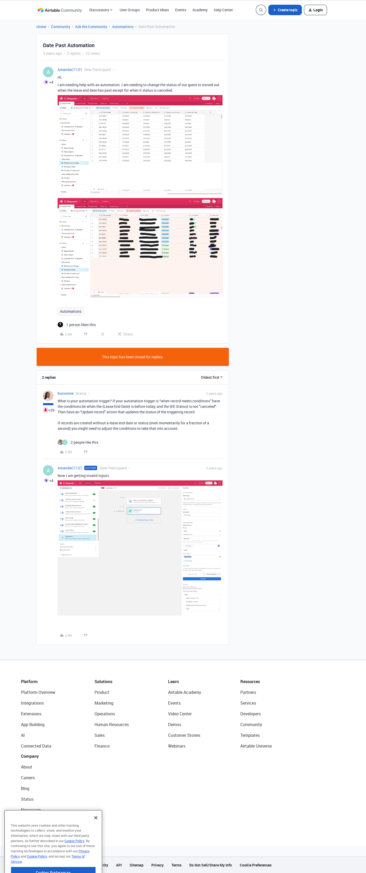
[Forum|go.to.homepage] (59, 10)
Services (248, 703)
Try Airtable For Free (39, 820)
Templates (250, 735)
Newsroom (31, 810)
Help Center (223, 9)
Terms (176, 865)
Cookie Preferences (255, 865)
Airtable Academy (184, 692)
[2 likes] (78, 442)
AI (23, 735)
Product (102, 692)
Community (60, 26)
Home (41, 26)
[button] (285, 10)
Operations (105, 714)
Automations (123, 26)
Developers (250, 714)
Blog (25, 788)
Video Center (180, 714)
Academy (200, 9)
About (26, 767)
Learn (173, 681)
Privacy (157, 865)
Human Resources (112, 724)
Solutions (103, 681)
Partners (248, 692)
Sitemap (136, 865)
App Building (33, 724)
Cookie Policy (74, 855)
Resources (250, 681)
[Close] (96, 832)
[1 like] (77, 324)
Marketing (104, 703)
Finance (102, 746)
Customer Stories (184, 735)
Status (27, 799)
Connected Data (36, 746)
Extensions (31, 714)
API (119, 865)
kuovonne (66, 393)
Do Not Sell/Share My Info (210, 865)
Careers (28, 778)
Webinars (176, 746)
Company (30, 756)
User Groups (130, 9)
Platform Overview (38, 692)
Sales (100, 735)
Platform (29, 681)
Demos (174, 724)
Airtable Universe (256, 746)
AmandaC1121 (70, 69)
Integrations (32, 703)
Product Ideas (157, 9)
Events (180, 9)
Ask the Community (91, 26)
